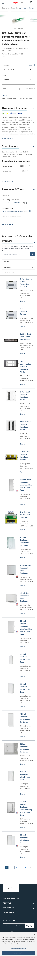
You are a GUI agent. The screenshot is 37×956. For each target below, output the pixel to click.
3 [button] (16, 868)
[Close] (34, 934)
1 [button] (6, 868)
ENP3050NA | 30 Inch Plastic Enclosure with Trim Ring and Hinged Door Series (26, 639)
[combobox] (18, 69)
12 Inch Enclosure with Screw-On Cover (25, 748)
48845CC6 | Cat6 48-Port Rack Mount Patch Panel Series (26, 344)
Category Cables (27, 8)
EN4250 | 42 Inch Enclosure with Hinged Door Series (26, 785)
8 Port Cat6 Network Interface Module (25, 455)
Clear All (32, 65)
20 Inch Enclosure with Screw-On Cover (25, 541)
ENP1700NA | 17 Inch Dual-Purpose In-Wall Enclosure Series (26, 578)
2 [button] (11, 868)
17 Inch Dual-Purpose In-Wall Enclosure (25, 569)
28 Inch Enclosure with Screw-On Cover (25, 839)
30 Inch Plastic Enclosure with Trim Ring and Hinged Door (26, 627)
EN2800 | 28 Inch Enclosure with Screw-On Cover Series (25, 848)
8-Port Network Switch (23, 311)
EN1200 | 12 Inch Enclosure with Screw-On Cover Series (25, 757)
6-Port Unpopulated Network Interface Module (25, 366)
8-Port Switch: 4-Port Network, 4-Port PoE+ (26, 283)
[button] (3, 3)
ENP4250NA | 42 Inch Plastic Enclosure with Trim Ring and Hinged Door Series (26, 495)
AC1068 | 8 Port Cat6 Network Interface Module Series (25, 465)
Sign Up (29, 926)
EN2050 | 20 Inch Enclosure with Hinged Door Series (26, 697)
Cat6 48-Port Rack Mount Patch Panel (25, 336)
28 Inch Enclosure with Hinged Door (25, 658)
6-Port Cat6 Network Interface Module (25, 396)
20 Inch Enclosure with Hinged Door (25, 688)
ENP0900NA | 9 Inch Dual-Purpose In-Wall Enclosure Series (26, 606)
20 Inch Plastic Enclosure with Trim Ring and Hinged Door (26, 808)
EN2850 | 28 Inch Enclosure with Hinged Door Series (26, 667)
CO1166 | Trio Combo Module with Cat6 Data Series (26, 522)
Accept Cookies (18, 953)
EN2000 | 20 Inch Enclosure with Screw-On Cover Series (25, 550)
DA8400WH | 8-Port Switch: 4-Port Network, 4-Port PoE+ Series (26, 292)
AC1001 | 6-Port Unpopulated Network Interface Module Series (25, 377)
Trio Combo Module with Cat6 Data (25, 515)
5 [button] (25, 868)
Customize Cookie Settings (18, 948)
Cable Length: (7, 65)
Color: (4, 75)
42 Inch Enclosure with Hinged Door (25, 775)
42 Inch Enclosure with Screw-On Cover (25, 718)
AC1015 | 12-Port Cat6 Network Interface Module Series (25, 435)
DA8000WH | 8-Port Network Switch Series (26, 319)
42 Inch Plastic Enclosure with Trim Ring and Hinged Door (26, 484)
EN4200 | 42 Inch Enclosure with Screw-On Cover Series (25, 727)
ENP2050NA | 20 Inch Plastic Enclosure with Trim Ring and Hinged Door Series (26, 820)
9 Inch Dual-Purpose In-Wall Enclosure (25, 597)
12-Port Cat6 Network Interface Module (25, 425)
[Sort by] (18, 267)
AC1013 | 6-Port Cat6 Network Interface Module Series (25, 405)
